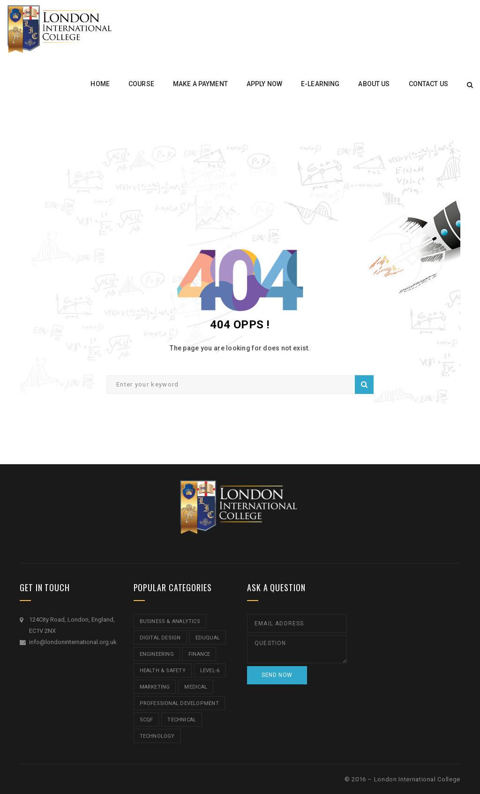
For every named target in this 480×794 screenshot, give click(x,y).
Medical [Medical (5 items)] (195, 687)
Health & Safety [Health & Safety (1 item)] (163, 671)
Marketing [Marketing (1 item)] (155, 687)
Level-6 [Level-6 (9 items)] (210, 671)
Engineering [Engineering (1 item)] (157, 654)
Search (364, 384)
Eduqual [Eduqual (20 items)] (207, 638)
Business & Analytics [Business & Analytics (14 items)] (170, 621)
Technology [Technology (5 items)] (157, 736)
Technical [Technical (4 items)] (181, 720)
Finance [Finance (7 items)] (199, 654)
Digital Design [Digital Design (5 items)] (160, 638)
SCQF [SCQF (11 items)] (146, 720)
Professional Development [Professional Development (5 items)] (179, 703)
